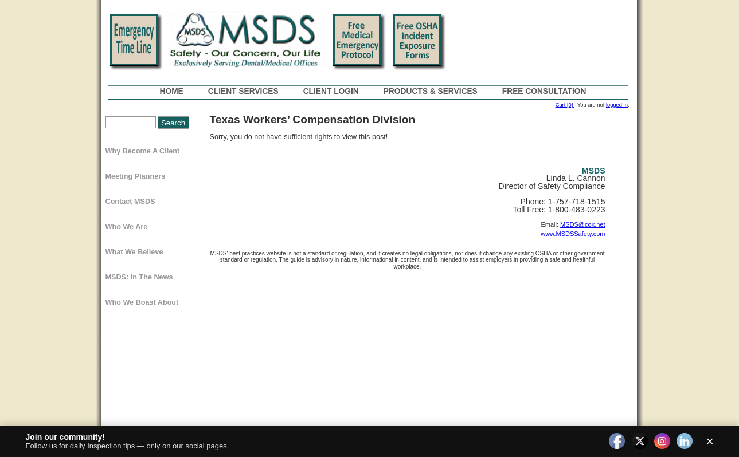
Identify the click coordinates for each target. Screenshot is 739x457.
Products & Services (431, 91)
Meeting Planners (135, 176)
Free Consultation (544, 91)
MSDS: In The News (139, 277)
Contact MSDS (130, 202)
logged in (617, 105)
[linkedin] (685, 441)
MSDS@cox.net (582, 224)
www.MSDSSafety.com (573, 233)
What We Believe (134, 252)
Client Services (243, 91)
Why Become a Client (142, 151)
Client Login (331, 91)
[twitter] (640, 441)
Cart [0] (565, 105)
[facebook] (617, 441)
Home (171, 91)
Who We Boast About (142, 302)
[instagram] (662, 441)
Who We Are (126, 227)
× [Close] (710, 441)
